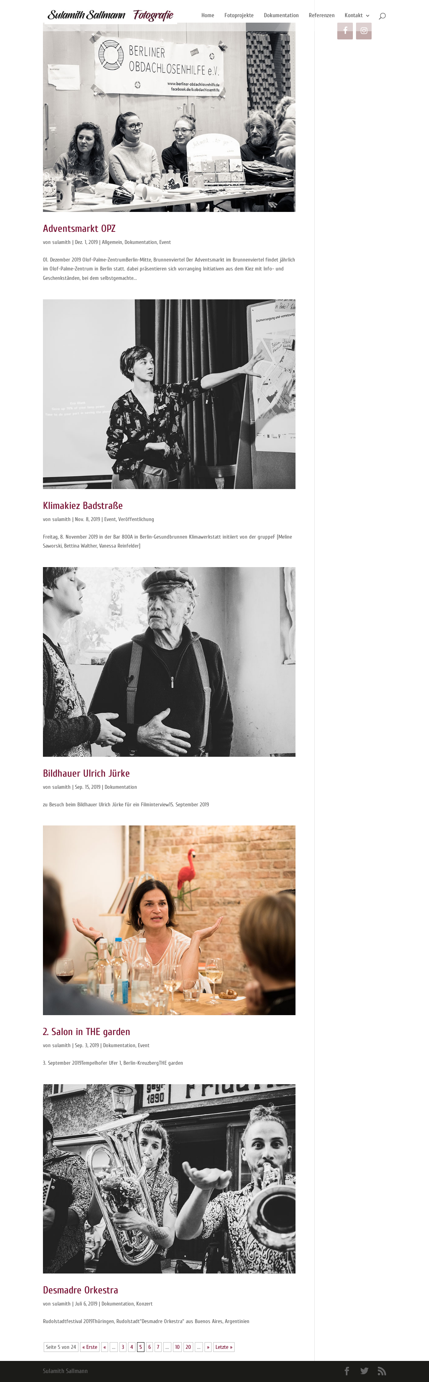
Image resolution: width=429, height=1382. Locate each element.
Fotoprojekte (239, 16)
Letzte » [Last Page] (223, 1347)
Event (165, 242)
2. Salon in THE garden (86, 1032)
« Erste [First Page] (89, 1347)
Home (207, 16)
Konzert (144, 1303)
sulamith (61, 242)
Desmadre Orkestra (80, 1290)
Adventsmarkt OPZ (79, 229)
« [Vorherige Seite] (104, 1347)
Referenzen (322, 16)
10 (177, 1347)
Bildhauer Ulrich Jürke (86, 773)
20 (188, 1347)
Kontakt (354, 16)
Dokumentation (281, 16)
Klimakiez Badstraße (83, 506)
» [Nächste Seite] (208, 1347)
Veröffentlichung (136, 519)
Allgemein (112, 242)
